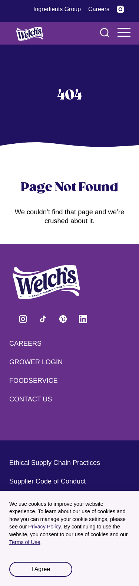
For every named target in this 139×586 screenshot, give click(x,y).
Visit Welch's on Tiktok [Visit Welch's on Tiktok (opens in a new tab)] (43, 319)
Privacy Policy (44, 527)
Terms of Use (24, 542)
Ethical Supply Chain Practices (54, 462)
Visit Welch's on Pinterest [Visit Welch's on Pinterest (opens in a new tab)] (63, 319)
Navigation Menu (124, 32)
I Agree (41, 569)
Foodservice (33, 380)
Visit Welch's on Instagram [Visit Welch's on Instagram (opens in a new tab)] (23, 319)
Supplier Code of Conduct (47, 481)
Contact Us (30, 399)
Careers (25, 343)
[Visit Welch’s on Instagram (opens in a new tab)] (120, 9)
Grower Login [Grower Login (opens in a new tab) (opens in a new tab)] (36, 362)
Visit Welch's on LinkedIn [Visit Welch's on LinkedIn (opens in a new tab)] (83, 319)
